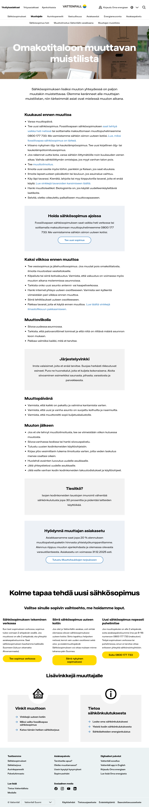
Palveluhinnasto (16, 773)
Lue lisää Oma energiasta (114, 773)
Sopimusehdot (61, 773)
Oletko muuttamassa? (65, 765)
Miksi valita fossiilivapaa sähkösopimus (34, 723)
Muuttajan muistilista (109, 23)
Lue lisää (12, 783)
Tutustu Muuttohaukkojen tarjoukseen (74, 559)
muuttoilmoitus (43, 164)
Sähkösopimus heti (39, 23)
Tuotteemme (14, 756)
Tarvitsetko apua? (63, 761)
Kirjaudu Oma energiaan (113, 769)
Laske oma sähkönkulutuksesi (110, 721)
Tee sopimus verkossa (22, 658)
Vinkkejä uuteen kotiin (32, 716)
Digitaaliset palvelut (111, 756)
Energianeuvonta (112, 16)
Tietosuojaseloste (87, 802)
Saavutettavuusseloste (129, 802)
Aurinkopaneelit (55, 16)
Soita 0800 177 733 (121, 654)
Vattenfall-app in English (113, 765)
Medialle (12, 792)
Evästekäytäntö (107, 802)
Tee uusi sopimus (74, 240)
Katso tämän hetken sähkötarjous (39, 729)
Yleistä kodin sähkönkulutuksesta (112, 726)
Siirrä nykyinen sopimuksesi (74, 660)
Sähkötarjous (14, 765)
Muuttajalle (36, 16)
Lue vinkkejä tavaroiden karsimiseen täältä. (63, 183)
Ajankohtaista (49, 7)
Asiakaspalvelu (133, 16)
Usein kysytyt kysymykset (67, 769)
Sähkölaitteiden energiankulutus (111, 731)
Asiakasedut (93, 16)
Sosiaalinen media (63, 783)
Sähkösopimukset (17, 16)
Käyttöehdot (68, 802)
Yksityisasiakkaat (11, 7)
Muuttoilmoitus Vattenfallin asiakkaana (73, 23)
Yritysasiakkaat (31, 7)
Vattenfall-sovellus (110, 761)
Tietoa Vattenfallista (18, 788)
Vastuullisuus (75, 16)
